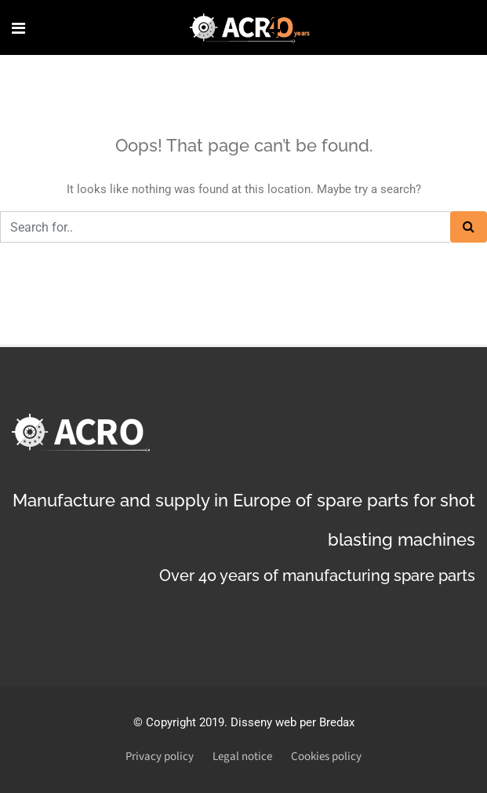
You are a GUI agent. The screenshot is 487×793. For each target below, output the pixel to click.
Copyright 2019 (185, 722)
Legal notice (242, 756)
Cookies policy (326, 756)
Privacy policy (159, 756)
